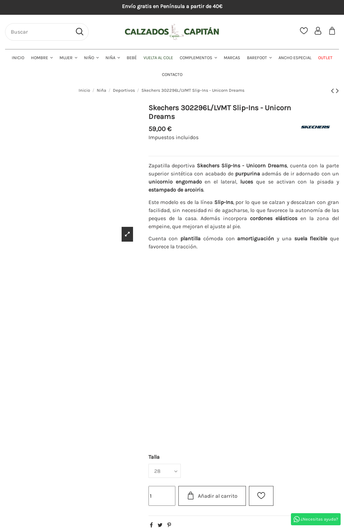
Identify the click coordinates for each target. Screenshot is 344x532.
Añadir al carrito (212, 495)
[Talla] (164, 471)
